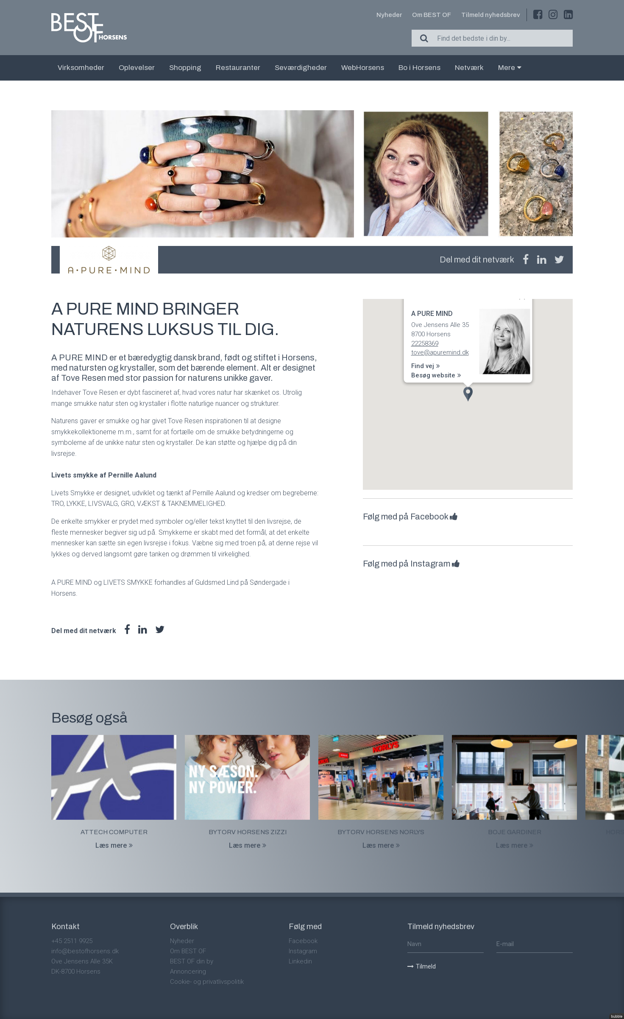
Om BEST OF (431, 14)
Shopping (185, 68)
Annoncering (188, 971)
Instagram (303, 951)
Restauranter (238, 68)
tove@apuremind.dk (439, 353)
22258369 (424, 343)
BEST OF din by (191, 961)
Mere (509, 68)
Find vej (425, 366)
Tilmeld (421, 966)
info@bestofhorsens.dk (85, 951)
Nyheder (389, 14)
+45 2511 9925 (71, 941)
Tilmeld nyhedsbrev (490, 14)
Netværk (469, 68)
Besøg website (436, 375)
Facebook (303, 941)
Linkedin (300, 961)
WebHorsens (362, 68)
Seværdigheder (301, 68)
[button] (468, 394)
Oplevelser (137, 68)
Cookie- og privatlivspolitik (207, 981)
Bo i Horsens (419, 68)
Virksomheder (81, 68)
